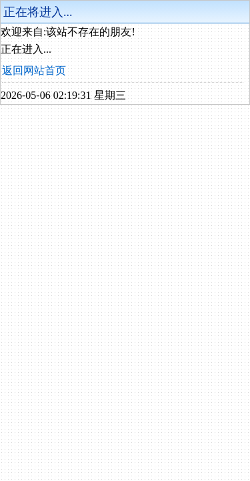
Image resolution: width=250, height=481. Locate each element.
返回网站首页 (34, 70)
